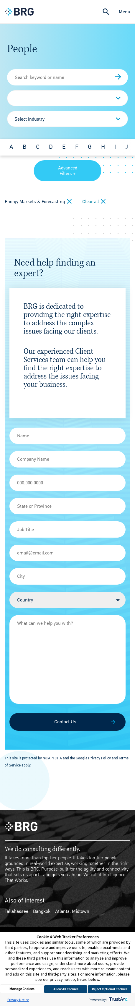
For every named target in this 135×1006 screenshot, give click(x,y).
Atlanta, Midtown (72, 911)
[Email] (67, 553)
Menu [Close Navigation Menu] (124, 12)
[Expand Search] (106, 11)
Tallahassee (16, 911)
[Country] (67, 600)
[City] (67, 576)
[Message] (67, 659)
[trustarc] (118, 1000)
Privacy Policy (99, 758)
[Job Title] (67, 529)
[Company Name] (67, 459)
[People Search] (67, 77)
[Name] (67, 436)
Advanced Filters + (67, 171)
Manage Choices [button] (21, 988)
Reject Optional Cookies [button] (109, 989)
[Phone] (67, 483)
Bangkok (41, 911)
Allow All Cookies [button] (65, 989)
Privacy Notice (18, 999)
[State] (67, 506)
